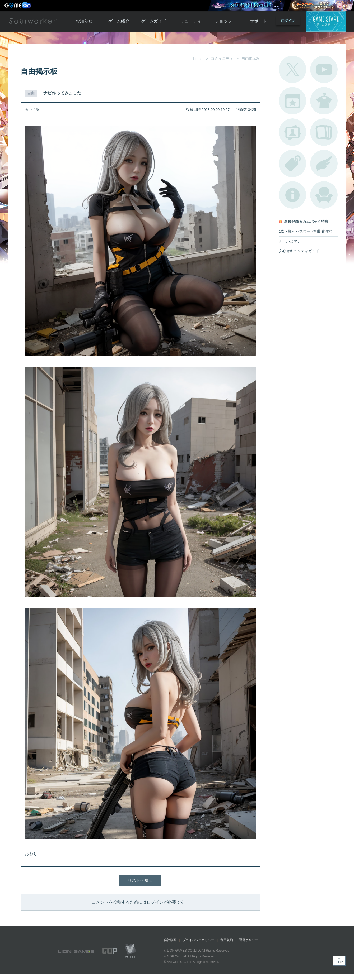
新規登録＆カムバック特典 (306, 222)
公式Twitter (292, 69)
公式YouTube (324, 69)
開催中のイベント (292, 100)
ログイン (288, 22)
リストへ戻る (140, 880)
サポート (258, 21)
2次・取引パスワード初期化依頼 (306, 231)
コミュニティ (188, 21)
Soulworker (32, 21)
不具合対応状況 (292, 195)
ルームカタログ (324, 195)
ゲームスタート (326, 21)
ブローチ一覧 (324, 163)
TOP (339, 961)
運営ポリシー (248, 940)
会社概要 (170, 940)
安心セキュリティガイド (299, 251)
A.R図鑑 (324, 132)
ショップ (223, 21)
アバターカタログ (324, 100)
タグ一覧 (292, 163)
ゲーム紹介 (118, 21)
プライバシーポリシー (198, 940)
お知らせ (84, 21)
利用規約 (226, 940)
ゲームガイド (153, 21)
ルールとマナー (292, 241)
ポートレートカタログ (292, 132)
